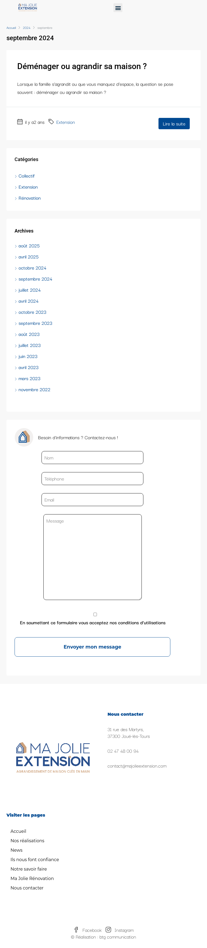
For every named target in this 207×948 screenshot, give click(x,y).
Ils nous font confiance (35, 859)
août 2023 (29, 333)
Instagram (120, 929)
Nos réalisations (27, 840)
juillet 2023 (30, 345)
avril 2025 (29, 256)
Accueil (18, 831)
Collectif (26, 175)
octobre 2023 (32, 311)
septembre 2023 (35, 322)
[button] (117, 7)
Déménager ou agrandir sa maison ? (82, 66)
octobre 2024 (32, 267)
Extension (65, 121)
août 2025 (29, 245)
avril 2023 (29, 367)
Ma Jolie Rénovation (32, 878)
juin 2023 (28, 356)
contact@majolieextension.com (137, 765)
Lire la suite (174, 123)
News (16, 850)
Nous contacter (27, 888)
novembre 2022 (34, 389)
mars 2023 (29, 378)
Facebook (88, 929)
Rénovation (30, 197)
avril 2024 (29, 300)
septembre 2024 (35, 278)
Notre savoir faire (29, 869)
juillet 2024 (30, 289)
